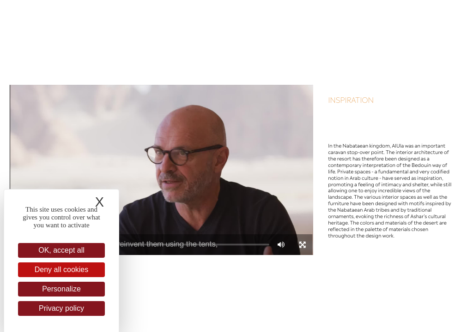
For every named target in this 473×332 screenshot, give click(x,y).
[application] (161, 170)
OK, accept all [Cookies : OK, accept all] (61, 250)
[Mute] (281, 244)
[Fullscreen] (302, 244)
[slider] (170, 244)
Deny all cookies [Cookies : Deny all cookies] (62, 269)
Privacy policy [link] (61, 308)
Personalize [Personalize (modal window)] (61, 289)
